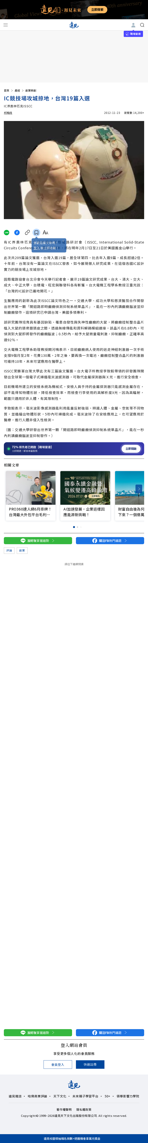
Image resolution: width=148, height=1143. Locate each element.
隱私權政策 (84, 1109)
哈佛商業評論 (37, 1096)
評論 (9, 550)
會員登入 (57, 1064)
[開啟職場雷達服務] (74, 448)
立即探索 (97, 9)
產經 (19, 90)
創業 (22, 550)
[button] (138, 489)
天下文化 (59, 1096)
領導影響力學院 (128, 1096)
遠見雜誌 (15, 1096)
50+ (107, 1096)
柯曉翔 (8, 113)
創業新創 (30, 90)
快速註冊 (90, 1064)
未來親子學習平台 (85, 1096)
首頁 (8, 90)
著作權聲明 (64, 1109)
